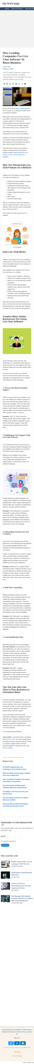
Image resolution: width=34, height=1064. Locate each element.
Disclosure (12, 1032)
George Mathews (17, 866)
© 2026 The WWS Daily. (28, 1062)
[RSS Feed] (16, 1052)
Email (3, 836)
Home (7, 8)
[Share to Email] (25, 84)
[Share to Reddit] (22, 84)
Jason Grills (6, 66)
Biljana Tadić (15, 877)
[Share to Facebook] (4, 84)
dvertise (5, 1032)
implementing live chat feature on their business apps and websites (15, 155)
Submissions (27, 1029)
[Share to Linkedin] (16, 84)
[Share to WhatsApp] (10, 84)
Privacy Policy (21, 1032)
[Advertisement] (17, 29)
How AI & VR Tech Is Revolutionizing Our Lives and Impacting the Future (21, 886)
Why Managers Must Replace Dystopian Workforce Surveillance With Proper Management (22, 898)
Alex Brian (14, 890)
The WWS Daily (10, 3)
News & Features (17, 8)
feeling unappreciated (22, 108)
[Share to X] (7, 84)
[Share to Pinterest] (13, 84)
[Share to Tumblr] (19, 84)
